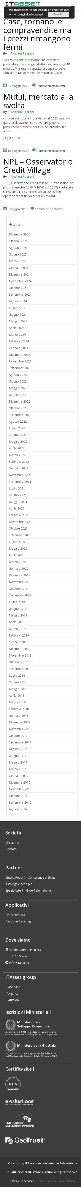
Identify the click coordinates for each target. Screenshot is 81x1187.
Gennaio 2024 (18, 348)
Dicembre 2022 (19, 401)
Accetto (58, 14)
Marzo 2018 (17, 702)
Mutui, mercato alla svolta (38, 101)
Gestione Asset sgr (18, 921)
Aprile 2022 (16, 448)
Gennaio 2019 (18, 642)
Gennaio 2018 (18, 715)
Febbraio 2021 (19, 515)
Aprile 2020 (16, 555)
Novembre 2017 (20, 729)
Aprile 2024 (16, 328)
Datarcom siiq (15, 915)
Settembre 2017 (20, 742)
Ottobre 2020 (18, 528)
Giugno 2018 (18, 682)
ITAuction (12, 1000)
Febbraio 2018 (19, 709)
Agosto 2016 (18, 809)
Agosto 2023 (18, 375)
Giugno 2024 (18, 314)
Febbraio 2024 (19, 341)
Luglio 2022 (17, 428)
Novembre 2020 (20, 522)
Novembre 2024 (20, 281)
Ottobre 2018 (18, 662)
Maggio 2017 (18, 762)
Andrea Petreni (22, 53)
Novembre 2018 (20, 655)
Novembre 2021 (20, 475)
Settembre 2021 (20, 482)
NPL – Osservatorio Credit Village (38, 166)
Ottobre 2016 (18, 796)
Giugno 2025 (18, 254)
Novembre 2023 (20, 361)
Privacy (40, 1180)
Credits (70, 1180)
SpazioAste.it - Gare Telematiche (28, 890)
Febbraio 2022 (19, 461)
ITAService (12, 987)
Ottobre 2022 (18, 408)
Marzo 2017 (17, 769)
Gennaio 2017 (18, 776)
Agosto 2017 (18, 749)
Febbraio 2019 (19, 635)
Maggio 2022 (18, 441)
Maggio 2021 (18, 502)
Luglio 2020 (17, 542)
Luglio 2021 (17, 488)
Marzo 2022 (17, 455)
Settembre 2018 (20, 669)
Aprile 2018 (16, 695)
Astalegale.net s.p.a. (19, 884)
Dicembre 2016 (19, 782)
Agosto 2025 (18, 248)
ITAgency (11, 993)
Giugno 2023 (18, 381)
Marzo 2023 (17, 395)
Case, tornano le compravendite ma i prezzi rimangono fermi (37, 34)
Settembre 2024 (20, 294)
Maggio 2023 (18, 388)
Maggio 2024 (18, 321)
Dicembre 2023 (19, 355)
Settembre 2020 (20, 535)
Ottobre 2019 (18, 588)
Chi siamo (12, 842)
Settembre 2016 (20, 802)
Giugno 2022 (18, 435)
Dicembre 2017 (19, 722)
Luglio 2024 (17, 308)
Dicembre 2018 (19, 649)
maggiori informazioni (30, 14)
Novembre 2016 (20, 789)
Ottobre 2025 (18, 241)
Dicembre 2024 (19, 274)
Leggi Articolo (12, 138)
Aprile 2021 (16, 508)
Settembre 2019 (20, 595)
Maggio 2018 (18, 689)
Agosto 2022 (18, 421)
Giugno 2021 (18, 495)
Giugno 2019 (18, 609)
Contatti (11, 849)
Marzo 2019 (17, 629)
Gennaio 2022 (18, 468)
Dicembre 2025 (19, 234)
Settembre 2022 (20, 415)
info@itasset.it (19, 963)
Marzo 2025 (17, 261)
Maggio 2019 (18, 615)
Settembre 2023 (20, 368)
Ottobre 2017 (18, 736)
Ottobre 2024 (18, 288)
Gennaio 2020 (18, 568)
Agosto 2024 (18, 301)
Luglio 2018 (17, 675)
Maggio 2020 (18, 548)
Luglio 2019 (17, 602)
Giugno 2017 (18, 756)
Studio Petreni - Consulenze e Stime (30, 877)
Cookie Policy (55, 1180)
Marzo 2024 (17, 334)
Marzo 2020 (17, 562)
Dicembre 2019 (19, 575)
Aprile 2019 (16, 622)
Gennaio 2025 (18, 268)
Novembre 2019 (20, 582)
